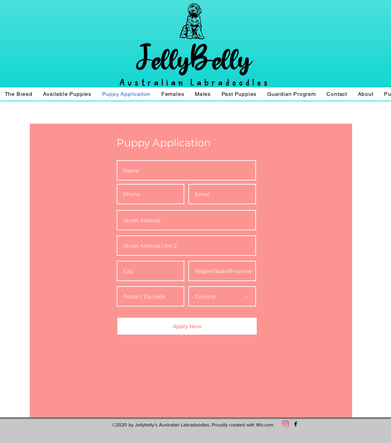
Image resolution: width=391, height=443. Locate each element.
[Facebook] (295, 424)
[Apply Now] (187, 326)
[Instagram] (285, 424)
